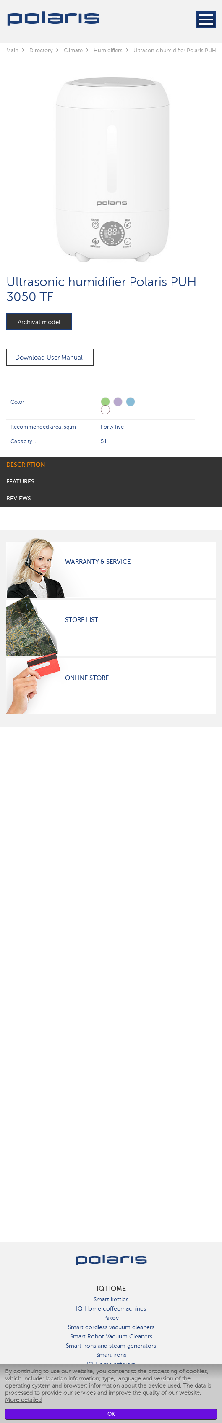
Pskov (111, 1318)
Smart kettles (111, 1299)
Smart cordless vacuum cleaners (111, 1327)
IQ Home (111, 1289)
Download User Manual (49, 357)
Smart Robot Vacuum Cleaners (111, 1336)
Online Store (87, 678)
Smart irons (111, 1355)
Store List (81, 620)
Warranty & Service (98, 562)
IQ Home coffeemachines (111, 1308)
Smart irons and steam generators (111, 1345)
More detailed (23, 1400)
